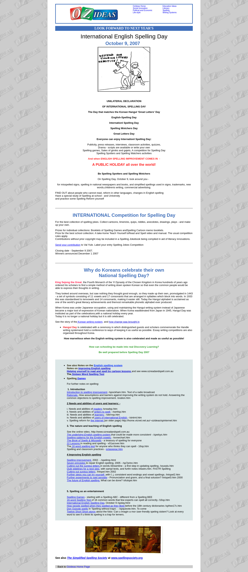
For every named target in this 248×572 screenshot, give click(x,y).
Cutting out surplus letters (81, 471)
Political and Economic (142, 10)
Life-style (136, 12)
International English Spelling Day (85, 502)
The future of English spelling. (83, 480)
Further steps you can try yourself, (86, 474)
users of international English (110, 417)
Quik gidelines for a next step (83, 468)
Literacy (166, 8)
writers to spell (102, 411)
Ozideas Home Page (78, 566)
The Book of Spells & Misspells (84, 440)
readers (97, 408)
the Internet (97, 420)
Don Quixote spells (77, 508)
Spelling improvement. (79, 460)
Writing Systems (170, 12)
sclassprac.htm (114, 449)
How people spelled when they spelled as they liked (96, 505)
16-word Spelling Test (79, 500)
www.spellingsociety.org (127, 557)
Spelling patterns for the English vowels (89, 437)
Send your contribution (67, 244)
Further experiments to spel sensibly (87, 477)
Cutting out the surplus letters (83, 465)
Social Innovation (140, 8)
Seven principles (76, 462)
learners (99, 414)
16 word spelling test (83, 446)
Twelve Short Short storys (81, 511)
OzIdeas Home (139, 6)
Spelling (166, 10)
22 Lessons (73, 443)
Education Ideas (170, 6)
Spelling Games (76, 497)
